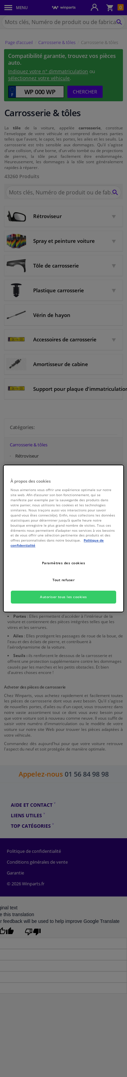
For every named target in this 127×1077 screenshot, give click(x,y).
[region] (63, 538)
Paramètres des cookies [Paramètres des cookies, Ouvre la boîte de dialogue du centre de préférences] (63, 563)
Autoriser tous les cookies (63, 596)
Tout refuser (63, 579)
